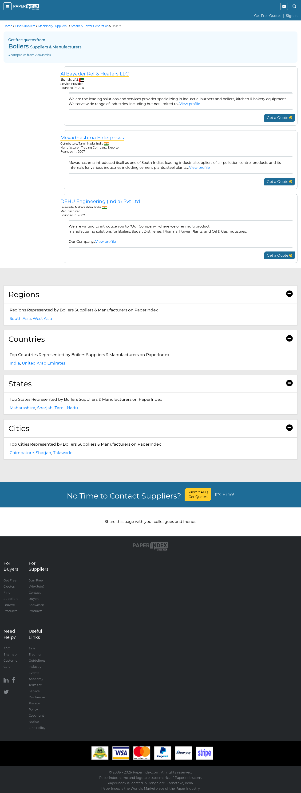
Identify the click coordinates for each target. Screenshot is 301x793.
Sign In (291, 16)
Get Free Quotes (267, 16)
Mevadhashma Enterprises (92, 138)
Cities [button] (150, 428)
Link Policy (37, 728)
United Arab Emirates (43, 363)
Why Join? (36, 586)
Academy (36, 679)
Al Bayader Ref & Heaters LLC (94, 74)
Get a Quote (279, 117)
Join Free (36, 580)
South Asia (20, 318)
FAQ (7, 648)
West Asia (42, 318)
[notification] (284, 6)
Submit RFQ (198, 494)
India (15, 363)
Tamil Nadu (66, 407)
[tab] (150, 294)
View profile (189, 104)
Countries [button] (150, 339)
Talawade (62, 452)
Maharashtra (22, 407)
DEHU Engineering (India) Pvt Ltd (100, 201)
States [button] (150, 383)
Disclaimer (37, 697)
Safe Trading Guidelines (37, 654)
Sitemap (10, 654)
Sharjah (45, 407)
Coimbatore (22, 452)
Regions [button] (150, 294)
